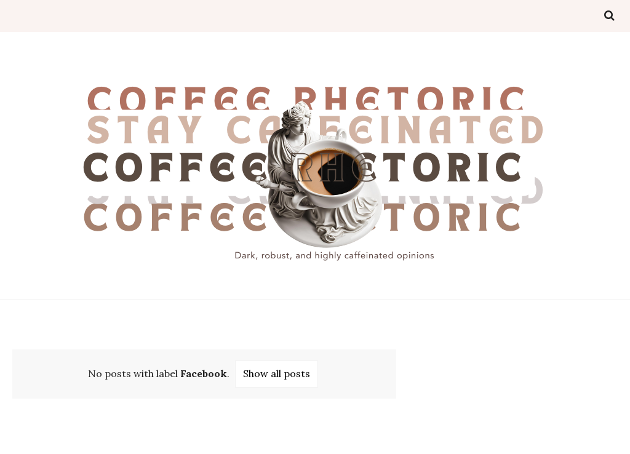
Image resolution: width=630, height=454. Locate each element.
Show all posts (276, 373)
